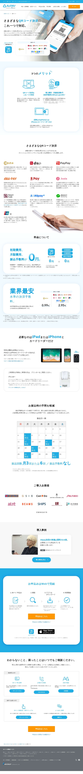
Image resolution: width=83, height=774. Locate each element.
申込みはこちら (41, 617)
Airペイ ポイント (20, 755)
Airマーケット (15, 756)
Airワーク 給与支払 (71, 755)
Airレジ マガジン (23, 756)
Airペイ (15, 747)
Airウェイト (28, 755)
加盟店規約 (14, 763)
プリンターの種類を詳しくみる (17, 387)
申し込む (74, 6)
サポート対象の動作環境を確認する (14, 361)
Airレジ (4, 755)
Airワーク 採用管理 (61, 755)
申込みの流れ (42, 6)
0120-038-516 (41, 694)
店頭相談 (66, 692)
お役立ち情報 (56, 6)
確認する (59, 719)
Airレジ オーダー (11, 755)
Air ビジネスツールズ (8, 747)
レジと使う (63, 6)
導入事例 (49, 6)
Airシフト (41, 755)
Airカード (53, 755)
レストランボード (33, 756)
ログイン (78, 1)
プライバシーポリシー (35, 763)
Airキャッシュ (8, 756)
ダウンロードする (17, 692)
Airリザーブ (35, 755)
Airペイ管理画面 (6, 763)
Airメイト (47, 755)
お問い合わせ (44, 763)
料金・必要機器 (25, 6)
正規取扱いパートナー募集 (54, 763)
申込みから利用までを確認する (41, 623)
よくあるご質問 (71, 1)
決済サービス (33, 6)
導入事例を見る (41, 560)
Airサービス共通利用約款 (23, 763)
